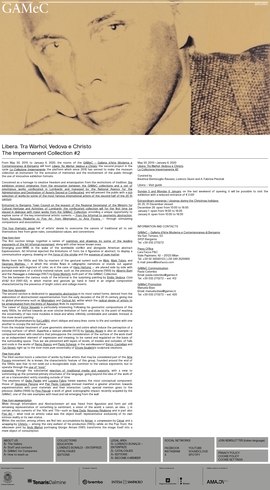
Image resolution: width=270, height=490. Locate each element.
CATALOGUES (66, 451)
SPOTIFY (194, 454)
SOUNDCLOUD (198, 451)
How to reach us (18, 454)
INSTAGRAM (172, 451)
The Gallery (15, 444)
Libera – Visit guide (150, 185)
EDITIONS (63, 454)
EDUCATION (65, 444)
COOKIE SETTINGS (230, 459)
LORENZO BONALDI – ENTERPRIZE (79, 447)
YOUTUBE (195, 448)
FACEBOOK (172, 448)
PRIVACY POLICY (229, 453)
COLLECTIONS (67, 440)
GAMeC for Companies (22, 451)
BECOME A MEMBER (128, 458)
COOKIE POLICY (228, 456)
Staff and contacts (20, 447)
